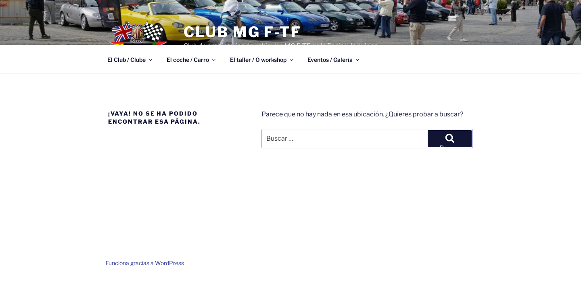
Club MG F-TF (242, 32)
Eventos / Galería (333, 59)
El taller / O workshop (262, 59)
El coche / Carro (192, 59)
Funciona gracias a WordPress (145, 262)
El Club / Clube (130, 59)
